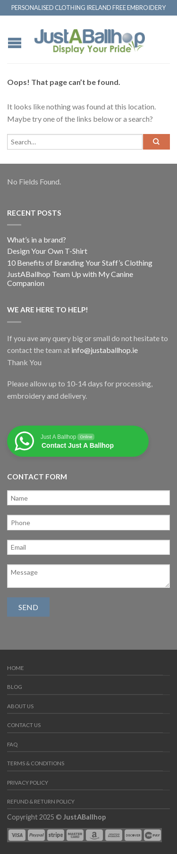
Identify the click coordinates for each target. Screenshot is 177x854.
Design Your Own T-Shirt (47, 250)
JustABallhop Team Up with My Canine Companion (70, 278)
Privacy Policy (27, 782)
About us (20, 706)
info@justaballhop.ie (104, 349)
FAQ (12, 744)
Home (15, 668)
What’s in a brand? (36, 239)
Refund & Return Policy (41, 801)
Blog (14, 687)
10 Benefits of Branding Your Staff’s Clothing (79, 262)
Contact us (24, 725)
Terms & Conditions (35, 763)
